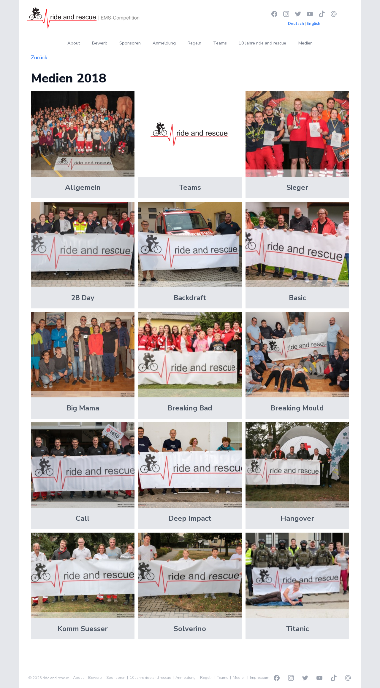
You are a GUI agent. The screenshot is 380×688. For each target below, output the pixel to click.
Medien (305, 43)
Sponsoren (130, 43)
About (73, 43)
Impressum (259, 677)
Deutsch (296, 23)
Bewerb (99, 43)
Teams (220, 43)
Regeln (194, 43)
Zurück (39, 57)
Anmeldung (164, 43)
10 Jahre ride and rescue (262, 43)
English (313, 23)
